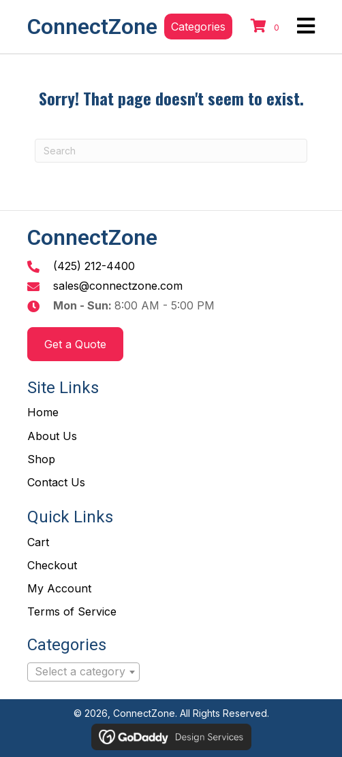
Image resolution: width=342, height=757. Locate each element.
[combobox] (83, 672)
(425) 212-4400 (94, 266)
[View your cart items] (267, 26)
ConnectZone (92, 26)
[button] (198, 26)
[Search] (171, 151)
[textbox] (83, 672)
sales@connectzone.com (118, 285)
